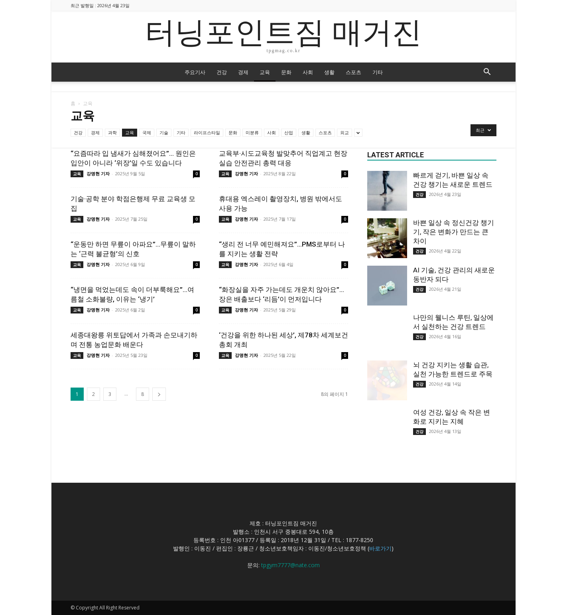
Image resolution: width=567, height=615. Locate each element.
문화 (286, 72)
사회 (308, 72)
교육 (265, 72)
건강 (222, 72)
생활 (329, 72)
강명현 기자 (98, 173)
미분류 (252, 132)
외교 (344, 132)
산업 (288, 132)
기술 (163, 132)
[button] (486, 72)
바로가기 (380, 548)
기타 (377, 72)
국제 (146, 132)
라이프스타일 (207, 132)
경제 (243, 72)
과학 (112, 132)
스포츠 (353, 72)
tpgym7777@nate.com (290, 565)
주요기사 (195, 72)
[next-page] (159, 394)
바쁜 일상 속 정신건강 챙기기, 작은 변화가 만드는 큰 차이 (453, 232)
